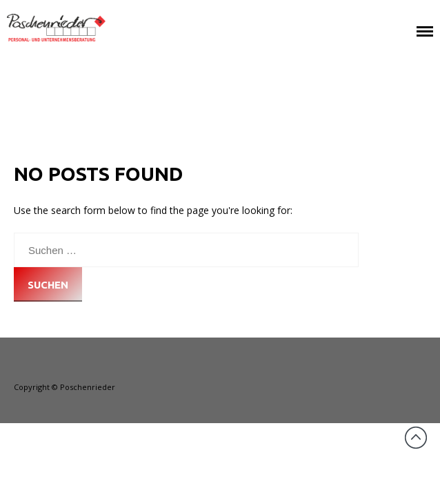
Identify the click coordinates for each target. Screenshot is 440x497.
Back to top (416, 438)
